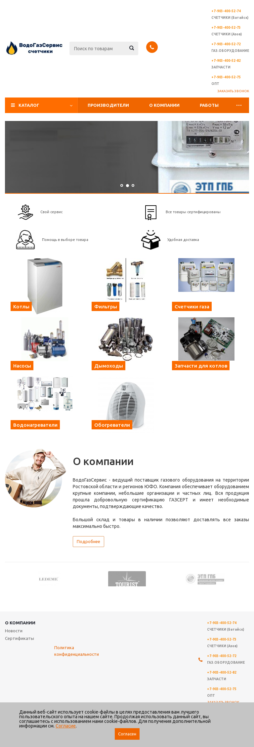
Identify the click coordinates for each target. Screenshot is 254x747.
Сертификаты (19, 638)
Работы (209, 105)
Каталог (29, 105)
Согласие (66, 725)
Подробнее (88, 541)
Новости (13, 630)
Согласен (127, 733)
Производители (108, 105)
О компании (164, 105)
